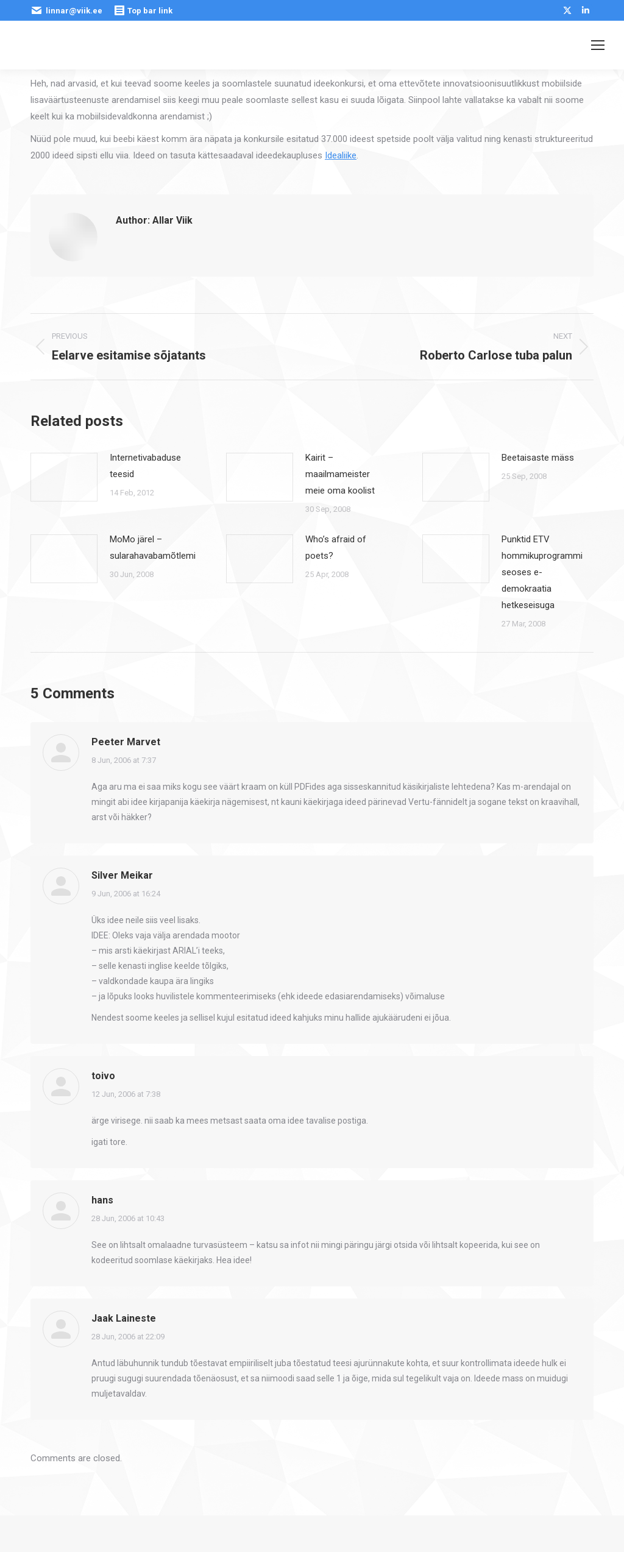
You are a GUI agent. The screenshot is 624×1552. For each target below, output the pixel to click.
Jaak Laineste (123, 1318)
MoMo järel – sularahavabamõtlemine (157, 547)
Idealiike (340, 155)
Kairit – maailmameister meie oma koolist (340, 474)
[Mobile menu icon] (597, 45)
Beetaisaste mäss (538, 457)
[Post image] (64, 477)
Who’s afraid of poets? (335, 547)
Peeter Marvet (125, 742)
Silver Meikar (122, 875)
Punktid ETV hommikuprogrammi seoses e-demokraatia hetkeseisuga (542, 572)
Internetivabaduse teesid (145, 466)
